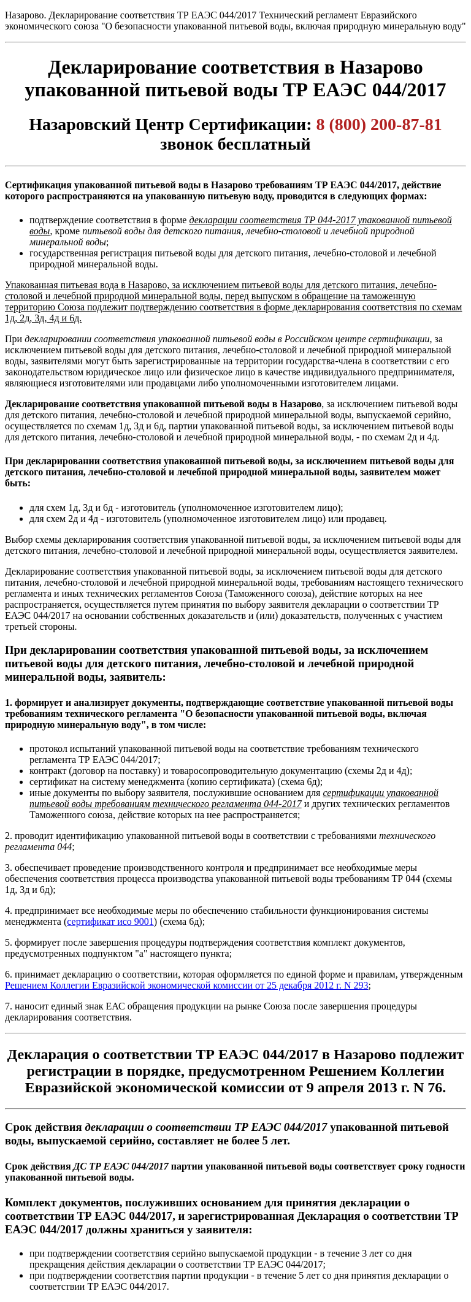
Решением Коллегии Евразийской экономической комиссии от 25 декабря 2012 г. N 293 (187, 985)
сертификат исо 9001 (110, 921)
